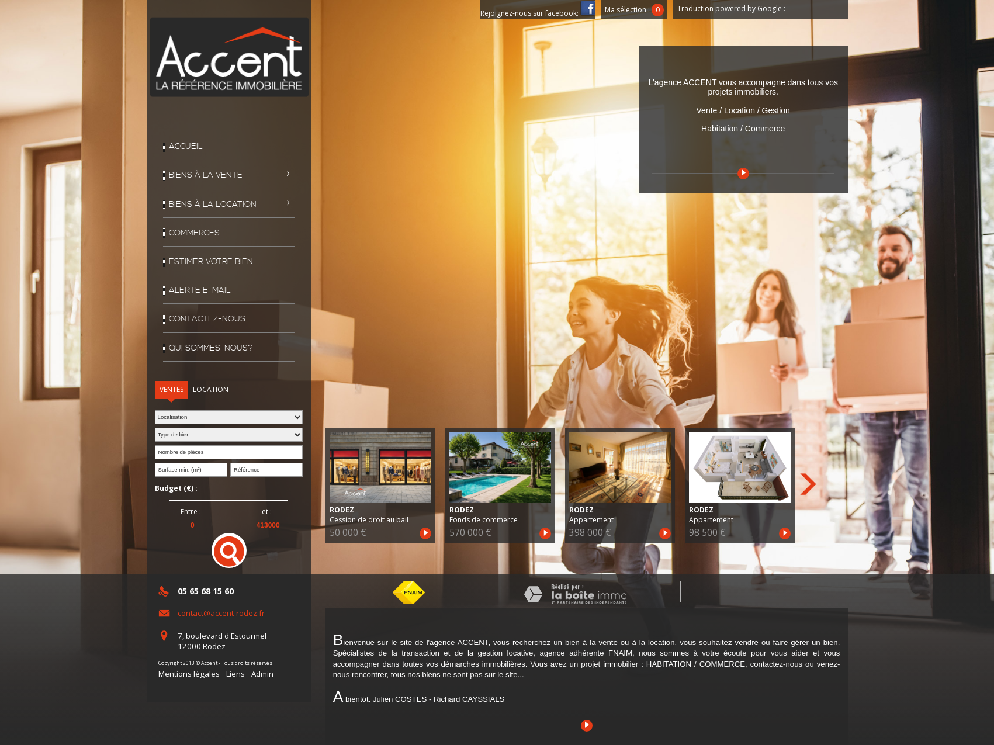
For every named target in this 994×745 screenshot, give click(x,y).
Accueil (186, 146)
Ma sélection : (634, 10)
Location (210, 389)
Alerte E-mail (200, 290)
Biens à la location (213, 204)
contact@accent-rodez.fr (221, 613)
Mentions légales (189, 673)
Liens (235, 673)
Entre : (191, 512)
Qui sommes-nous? (211, 348)
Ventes (171, 389)
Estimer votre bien (211, 262)
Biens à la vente (206, 175)
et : (267, 512)
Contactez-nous (207, 319)
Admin (262, 673)
